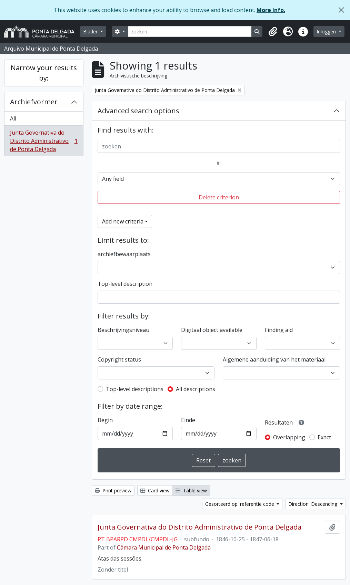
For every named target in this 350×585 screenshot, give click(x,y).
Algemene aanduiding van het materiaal (274, 359)
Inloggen (327, 31)
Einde (188, 420)
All (13, 118)
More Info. (271, 10)
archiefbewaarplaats (124, 254)
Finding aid (279, 330)
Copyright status (119, 359)
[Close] (341, 10)
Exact (324, 437)
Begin (105, 420)
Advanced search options (138, 110)
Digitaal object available (211, 330)
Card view (155, 490)
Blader (91, 31)
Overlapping (289, 437)
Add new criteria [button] (122, 221)
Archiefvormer (34, 101)
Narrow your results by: (44, 73)
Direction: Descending (313, 504)
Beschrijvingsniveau (123, 330)
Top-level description (125, 284)
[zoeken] (190, 31)
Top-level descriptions (134, 389)
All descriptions (195, 389)
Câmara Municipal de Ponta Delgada (164, 547)
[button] (272, 31)
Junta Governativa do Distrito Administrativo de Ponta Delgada (44, 141)
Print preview (113, 490)
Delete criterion (219, 197)
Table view (191, 490)
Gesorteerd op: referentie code (240, 504)
